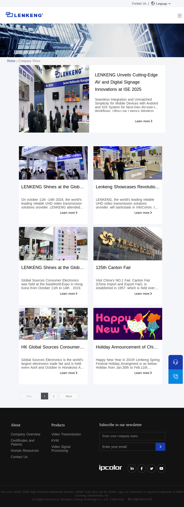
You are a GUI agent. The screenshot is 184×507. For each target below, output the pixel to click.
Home (11, 61)
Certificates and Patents (22, 442)
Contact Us (139, 3)
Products (58, 425)
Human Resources (25, 450)
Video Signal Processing (61, 448)
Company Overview (25, 434)
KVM (55, 440)
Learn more (144, 121)
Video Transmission (66, 434)
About (15, 425)
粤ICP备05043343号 (139, 499)
